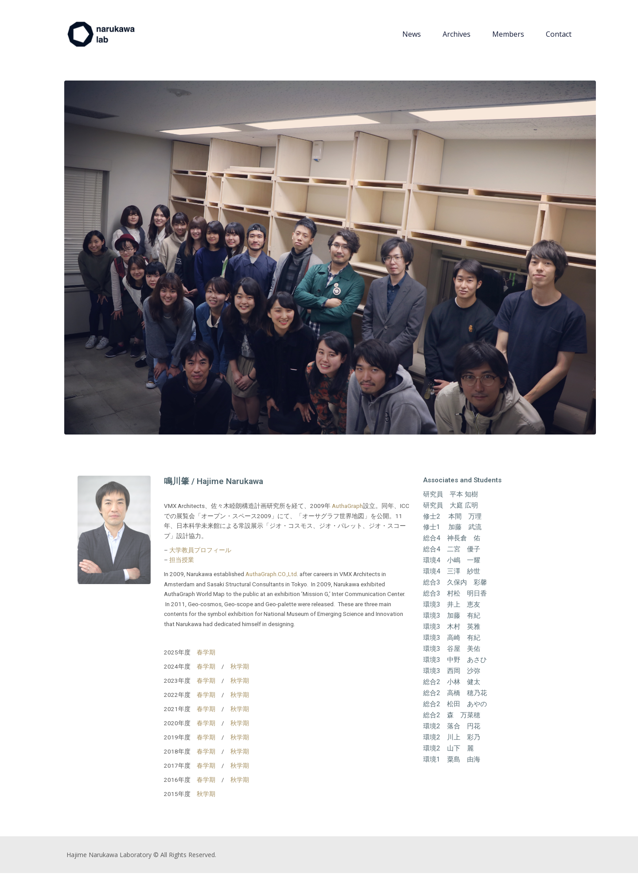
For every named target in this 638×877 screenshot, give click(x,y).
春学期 (206, 656)
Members (508, 36)
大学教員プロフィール (200, 554)
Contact (559, 36)
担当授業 (181, 564)
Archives (457, 36)
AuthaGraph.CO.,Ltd (271, 578)
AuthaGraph (347, 510)
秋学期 (239, 670)
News (411, 36)
